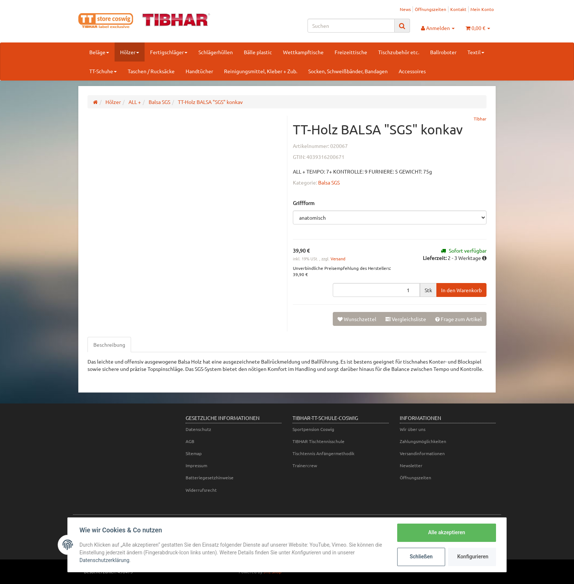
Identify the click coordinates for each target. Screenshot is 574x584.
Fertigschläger (168, 52)
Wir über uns (412, 429)
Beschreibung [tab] (109, 344)
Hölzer (129, 52)
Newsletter (411, 465)
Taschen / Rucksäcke (151, 71)
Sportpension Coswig (313, 429)
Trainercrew (304, 465)
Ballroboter (443, 52)
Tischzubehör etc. (398, 52)
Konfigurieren (472, 556)
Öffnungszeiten (430, 9)
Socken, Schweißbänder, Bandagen (348, 71)
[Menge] (376, 290)
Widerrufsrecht (201, 490)
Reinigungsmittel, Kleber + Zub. (260, 71)
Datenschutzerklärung (104, 560)
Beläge (99, 52)
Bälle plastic (258, 52)
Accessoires (412, 71)
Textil (475, 52)
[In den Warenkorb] (461, 290)
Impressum (196, 465)
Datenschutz (198, 429)
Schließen (421, 556)
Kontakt (458, 9)
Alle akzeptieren (446, 532)
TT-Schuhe (103, 71)
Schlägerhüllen (215, 52)
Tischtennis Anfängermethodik (323, 453)
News (405, 9)
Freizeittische (351, 52)
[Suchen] (351, 26)
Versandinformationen (422, 453)
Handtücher (199, 71)
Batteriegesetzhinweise (210, 477)
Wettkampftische (303, 52)
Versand (338, 258)
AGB (190, 441)
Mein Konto (482, 9)
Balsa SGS (329, 182)
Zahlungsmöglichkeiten (423, 441)
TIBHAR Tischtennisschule (318, 441)
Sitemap (194, 453)
